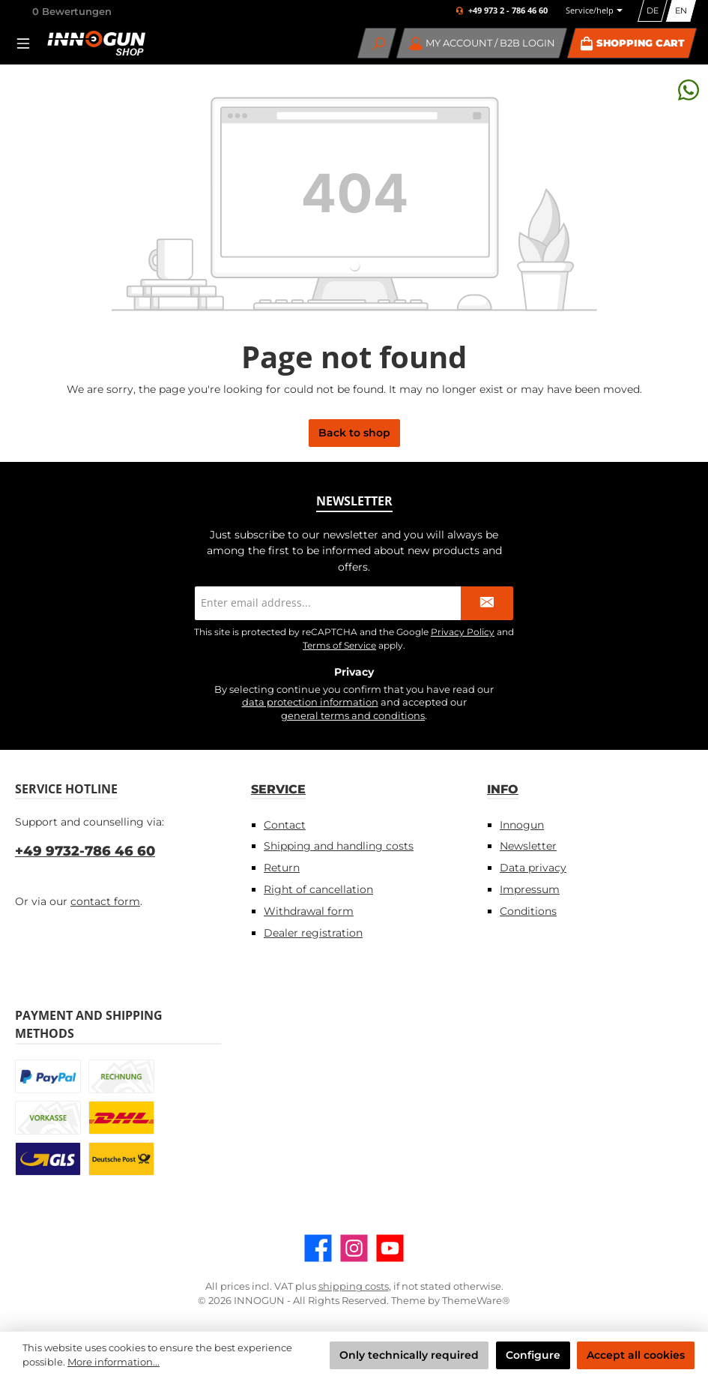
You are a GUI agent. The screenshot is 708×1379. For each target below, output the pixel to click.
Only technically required (409, 1355)
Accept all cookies (636, 1355)
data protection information (310, 702)
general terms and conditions (353, 715)
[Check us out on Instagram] (354, 1248)
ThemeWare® (476, 1300)
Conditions (528, 911)
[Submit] (487, 603)
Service (278, 788)
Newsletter (528, 846)
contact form (105, 901)
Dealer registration (313, 933)
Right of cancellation (318, 889)
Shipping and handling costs (339, 846)
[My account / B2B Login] (482, 43)
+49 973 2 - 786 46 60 (508, 11)
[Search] (377, 43)
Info (502, 788)
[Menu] (27, 43)
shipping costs (353, 1286)
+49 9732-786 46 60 (85, 851)
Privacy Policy (462, 631)
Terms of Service (339, 645)
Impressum (530, 889)
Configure (533, 1355)
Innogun (522, 825)
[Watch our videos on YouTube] (390, 1248)
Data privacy (533, 867)
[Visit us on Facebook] (318, 1248)
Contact (285, 825)
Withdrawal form (309, 911)
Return (282, 867)
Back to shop (354, 432)
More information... (113, 1362)
